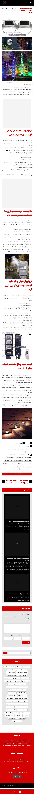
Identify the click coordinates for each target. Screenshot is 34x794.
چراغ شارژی (27, 571)
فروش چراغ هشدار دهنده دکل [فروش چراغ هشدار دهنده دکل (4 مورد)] (12, 676)
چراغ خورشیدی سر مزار (16, 568)
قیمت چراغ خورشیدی (28, 460)
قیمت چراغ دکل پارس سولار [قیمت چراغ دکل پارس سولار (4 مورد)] (12, 696)
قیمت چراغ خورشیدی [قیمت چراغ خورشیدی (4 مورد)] (11, 685)
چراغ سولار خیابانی (29, 89)
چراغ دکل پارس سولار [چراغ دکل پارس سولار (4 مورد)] (21, 719)
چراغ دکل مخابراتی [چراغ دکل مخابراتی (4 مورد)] (18, 716)
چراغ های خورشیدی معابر (12, 448)
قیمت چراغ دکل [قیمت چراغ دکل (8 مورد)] (11, 691)
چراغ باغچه (25, 526)
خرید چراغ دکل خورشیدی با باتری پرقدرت (16, 761)
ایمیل (20, 636)
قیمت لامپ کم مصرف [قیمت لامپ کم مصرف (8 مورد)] (16, 682)
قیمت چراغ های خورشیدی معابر (17, 463)
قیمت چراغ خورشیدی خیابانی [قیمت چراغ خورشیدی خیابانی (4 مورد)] (11, 688)
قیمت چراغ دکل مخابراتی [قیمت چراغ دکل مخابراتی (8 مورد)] (22, 696)
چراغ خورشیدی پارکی (18, 566)
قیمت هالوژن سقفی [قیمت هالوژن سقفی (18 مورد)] (8, 682)
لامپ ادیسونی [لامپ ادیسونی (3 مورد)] (25, 708)
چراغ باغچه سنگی (20, 526)
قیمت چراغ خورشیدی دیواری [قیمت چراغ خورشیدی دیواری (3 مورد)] (20, 691)
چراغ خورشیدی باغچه (28, 457)
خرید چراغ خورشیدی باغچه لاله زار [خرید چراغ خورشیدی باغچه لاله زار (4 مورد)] (22, 673)
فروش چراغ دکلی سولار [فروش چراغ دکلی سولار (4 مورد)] (22, 676)
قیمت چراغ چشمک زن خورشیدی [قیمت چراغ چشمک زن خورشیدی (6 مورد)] (22, 705)
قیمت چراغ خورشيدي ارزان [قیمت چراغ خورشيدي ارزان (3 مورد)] (21, 685)
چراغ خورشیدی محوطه (16, 530)
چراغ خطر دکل (10, 527)
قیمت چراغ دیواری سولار (8, 460)
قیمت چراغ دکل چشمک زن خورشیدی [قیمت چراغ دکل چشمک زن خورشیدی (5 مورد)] (21, 699)
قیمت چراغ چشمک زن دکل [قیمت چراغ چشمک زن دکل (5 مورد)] (10, 705)
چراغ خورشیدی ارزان (12, 454)
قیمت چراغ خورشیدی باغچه (18, 460)
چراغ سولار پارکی (8, 569)
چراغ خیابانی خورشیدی (10, 457)
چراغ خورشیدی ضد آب (9, 568)
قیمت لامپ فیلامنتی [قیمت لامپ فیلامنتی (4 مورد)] (25, 682)
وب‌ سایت (11, 636)
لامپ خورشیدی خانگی (6, 463)
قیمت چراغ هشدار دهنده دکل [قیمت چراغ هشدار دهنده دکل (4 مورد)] (11, 702)
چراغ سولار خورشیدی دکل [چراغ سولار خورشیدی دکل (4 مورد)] (17, 722)
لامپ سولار (23, 451)
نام (29, 636)
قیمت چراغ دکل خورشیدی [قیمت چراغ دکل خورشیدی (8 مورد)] (21, 693)
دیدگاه (28, 623)
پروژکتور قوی (12, 446)
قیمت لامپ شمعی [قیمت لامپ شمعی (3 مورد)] (8, 679)
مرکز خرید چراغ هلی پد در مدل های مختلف (16, 759)
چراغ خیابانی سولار (26, 390)
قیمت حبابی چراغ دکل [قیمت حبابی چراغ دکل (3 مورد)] (25, 679)
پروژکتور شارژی (18, 446)
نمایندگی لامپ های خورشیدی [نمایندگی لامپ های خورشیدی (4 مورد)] (22, 711)
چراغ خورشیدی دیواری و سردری (18, 598)
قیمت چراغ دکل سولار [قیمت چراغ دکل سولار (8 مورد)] (11, 693)
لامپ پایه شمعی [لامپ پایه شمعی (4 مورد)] (18, 708)
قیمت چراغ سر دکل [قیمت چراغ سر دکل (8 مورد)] (10, 699)
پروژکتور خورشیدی (14, 224)
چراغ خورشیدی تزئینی (19, 457)
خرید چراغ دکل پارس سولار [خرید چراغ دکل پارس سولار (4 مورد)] (10, 673)
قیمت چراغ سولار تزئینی (27, 463)
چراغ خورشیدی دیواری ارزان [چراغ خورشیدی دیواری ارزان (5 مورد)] (11, 711)
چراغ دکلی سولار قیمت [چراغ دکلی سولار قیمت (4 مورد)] (12, 719)
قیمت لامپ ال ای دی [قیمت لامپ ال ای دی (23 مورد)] (16, 679)
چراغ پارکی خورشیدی (11, 526)
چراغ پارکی (15, 526)
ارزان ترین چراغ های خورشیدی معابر (23, 454)
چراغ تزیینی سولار (15, 527)
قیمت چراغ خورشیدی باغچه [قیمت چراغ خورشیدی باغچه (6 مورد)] (22, 688)
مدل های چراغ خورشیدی (17, 466)
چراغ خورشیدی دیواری (11, 566)
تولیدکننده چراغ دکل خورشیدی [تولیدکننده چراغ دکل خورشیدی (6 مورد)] (10, 668)
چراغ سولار (6, 150)
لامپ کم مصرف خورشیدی (27, 466)
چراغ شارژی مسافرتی (21, 571)
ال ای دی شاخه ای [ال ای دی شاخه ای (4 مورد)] (26, 668)
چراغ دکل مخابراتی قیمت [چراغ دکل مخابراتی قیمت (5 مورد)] (9, 716)
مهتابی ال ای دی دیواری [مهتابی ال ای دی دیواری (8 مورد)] (10, 708)
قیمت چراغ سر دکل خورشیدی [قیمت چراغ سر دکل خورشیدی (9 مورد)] (22, 702)
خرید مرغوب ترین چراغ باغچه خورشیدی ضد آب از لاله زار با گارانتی (16, 762)
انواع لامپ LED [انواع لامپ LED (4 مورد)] (19, 668)
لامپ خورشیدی (29, 451)
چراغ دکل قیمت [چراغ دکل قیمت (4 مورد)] (25, 716)
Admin (28, 443)
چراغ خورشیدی (27, 251)
